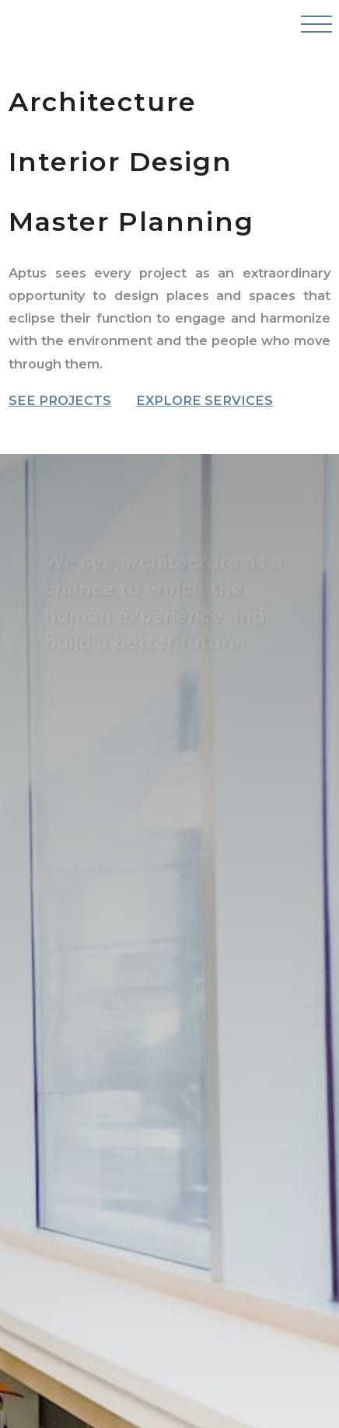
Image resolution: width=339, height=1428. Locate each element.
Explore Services (204, 401)
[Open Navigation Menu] (314, 31)
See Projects (60, 401)
